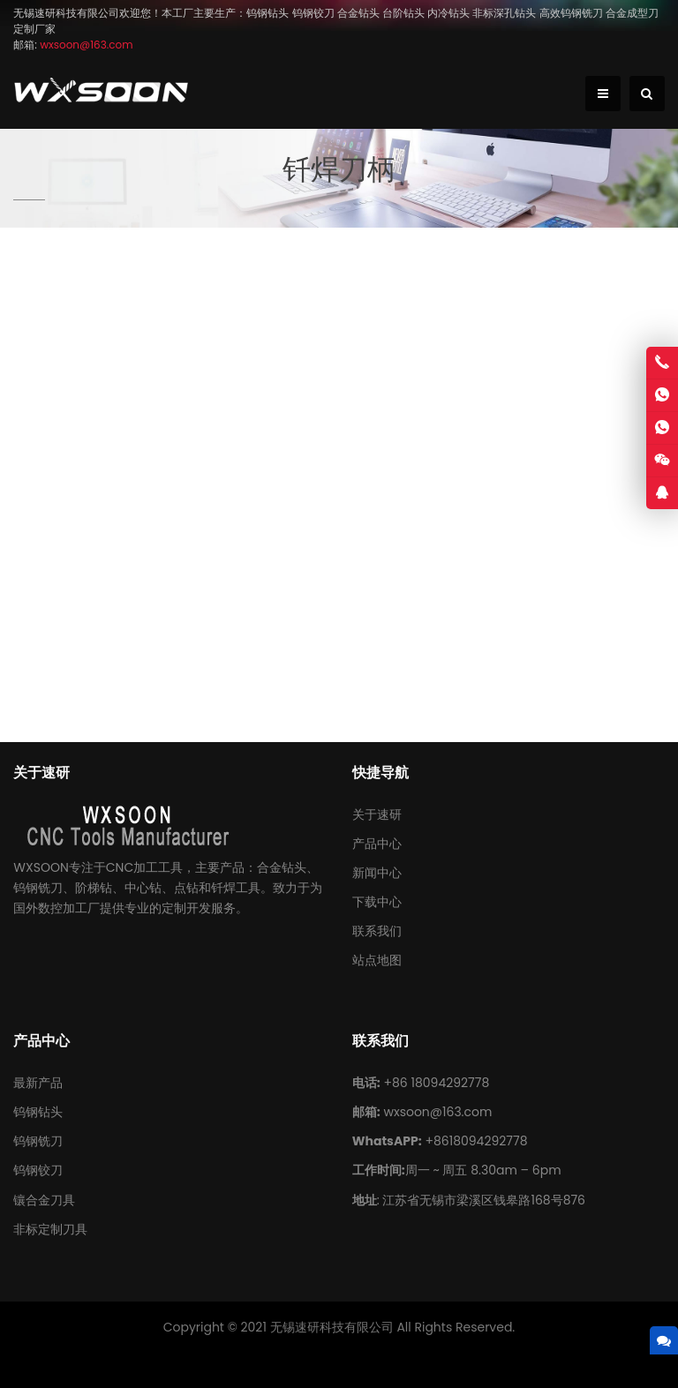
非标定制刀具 (50, 1229)
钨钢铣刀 (38, 1141)
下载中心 (377, 902)
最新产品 (38, 1083)
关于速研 (377, 814)
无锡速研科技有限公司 (332, 1327)
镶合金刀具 (44, 1200)
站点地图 (377, 960)
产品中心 (377, 843)
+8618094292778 (476, 1141)
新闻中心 (377, 873)
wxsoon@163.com (437, 1112)
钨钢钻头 (38, 1112)
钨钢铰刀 (38, 1170)
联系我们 (377, 931)
